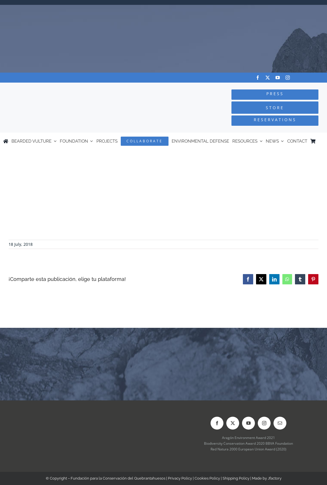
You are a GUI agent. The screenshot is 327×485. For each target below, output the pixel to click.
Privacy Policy (180, 478)
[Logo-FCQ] (61, 88)
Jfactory (275, 478)
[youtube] (278, 77)
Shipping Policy (236, 478)
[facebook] (257, 77)
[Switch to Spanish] (321, 141)
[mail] (280, 423)
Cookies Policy (207, 478)
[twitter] (267, 77)
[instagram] (288, 77)
